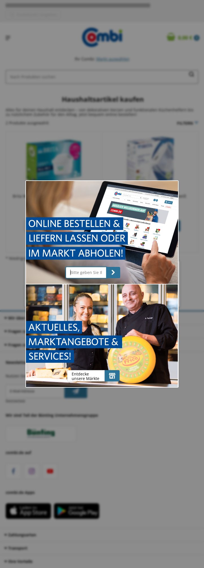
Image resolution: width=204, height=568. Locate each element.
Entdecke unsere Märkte (85, 376)
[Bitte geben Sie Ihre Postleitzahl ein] (86, 272)
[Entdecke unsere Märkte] (112, 375)
